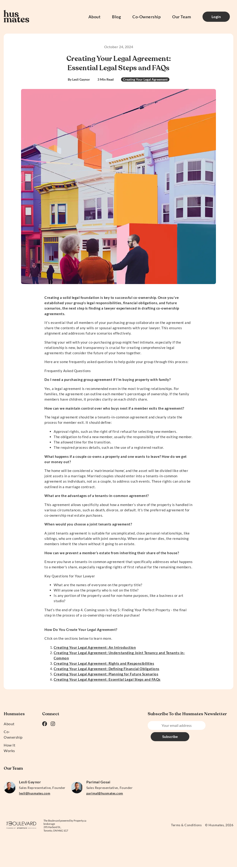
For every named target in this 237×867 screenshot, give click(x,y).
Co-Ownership (146, 16)
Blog (116, 16)
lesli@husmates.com (34, 793)
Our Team (181, 16)
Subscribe (218, 725)
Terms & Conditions (186, 825)
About (94, 16)
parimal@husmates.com (104, 793)
